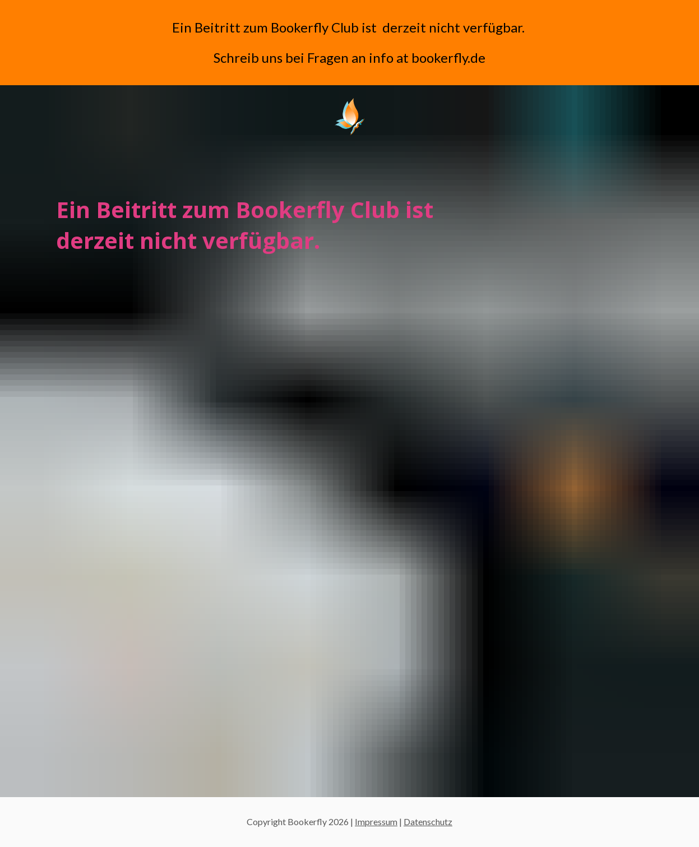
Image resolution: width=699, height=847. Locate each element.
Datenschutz (428, 821)
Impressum (376, 821)
